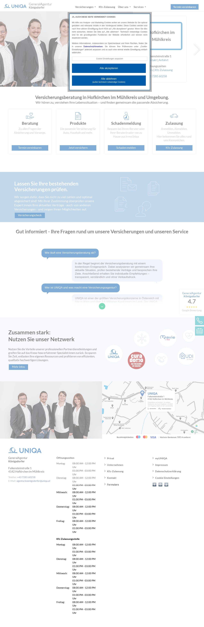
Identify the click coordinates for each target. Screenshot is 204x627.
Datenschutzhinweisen (93, 46)
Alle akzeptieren (109, 68)
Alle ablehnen (108, 80)
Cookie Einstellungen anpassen (109, 59)
